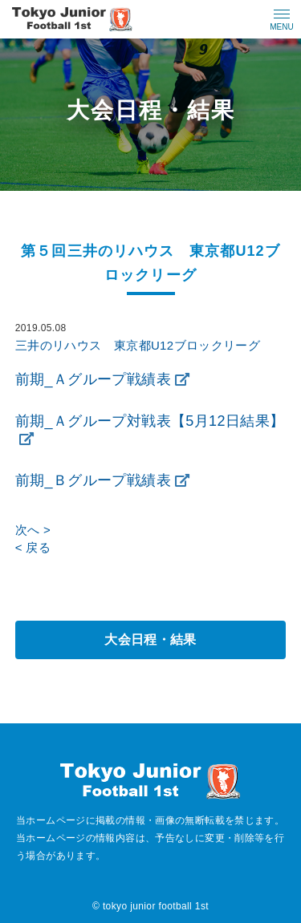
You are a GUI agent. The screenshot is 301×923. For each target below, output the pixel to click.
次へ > (33, 529)
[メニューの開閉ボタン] (281, 19)
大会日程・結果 (150, 639)
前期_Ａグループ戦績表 (93, 379)
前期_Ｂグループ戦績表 (93, 480)
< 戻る (33, 547)
